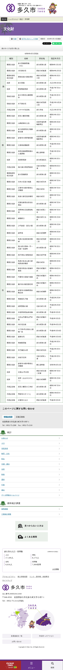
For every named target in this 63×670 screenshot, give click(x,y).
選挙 (3, 479)
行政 (3, 485)
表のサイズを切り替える (10, 48)
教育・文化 (5, 454)
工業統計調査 (6, 514)
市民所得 (4, 448)
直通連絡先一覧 (16, 636)
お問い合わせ (17, 641)
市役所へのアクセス (46, 636)
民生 (3, 459)
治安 (3, 469)
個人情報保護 (22, 577)
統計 (21, 19)
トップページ (13, 19)
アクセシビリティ (8, 577)
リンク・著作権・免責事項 (39, 577)
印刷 (15, 39)
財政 (3, 474)
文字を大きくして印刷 (30, 39)
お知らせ (4, 438)
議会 (3, 490)
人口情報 (55, 569)
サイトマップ (7, 580)
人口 (3, 443)
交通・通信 (5, 464)
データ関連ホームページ (10, 495)
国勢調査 (4, 509)
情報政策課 (8, 417)
